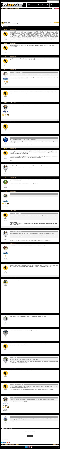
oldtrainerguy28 (5, 414)
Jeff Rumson (6, 23)
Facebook (54, 8)
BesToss (20, 397)
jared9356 (20, 357)
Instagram (56, 8)
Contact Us (5, 447)
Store (43, 5)
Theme (2, 447)
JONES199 (5, 43)
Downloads (47, 5)
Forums (33, 5)
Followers (56, 22)
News (29, 5)
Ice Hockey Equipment (16, 23)
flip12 (19, 213)
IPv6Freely (5, 102)
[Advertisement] (16, 15)
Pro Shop (38, 5)
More (56, 5)
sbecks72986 (20, 384)
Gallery (52, 5)
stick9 (5, 243)
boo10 (5, 210)
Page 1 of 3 (10, 428)
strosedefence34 (5, 277)
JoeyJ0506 (5, 69)
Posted (12, 29)
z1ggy (5, 177)
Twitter (52, 8)
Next (6, 428)
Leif (5, 56)
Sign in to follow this (51, 22)
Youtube (58, 8)
